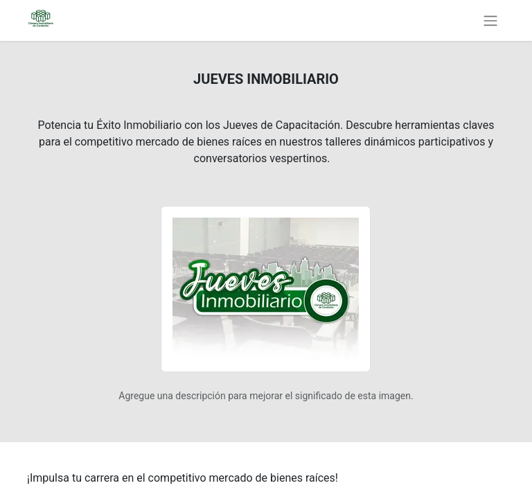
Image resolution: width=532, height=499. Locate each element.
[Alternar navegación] (490, 20)
